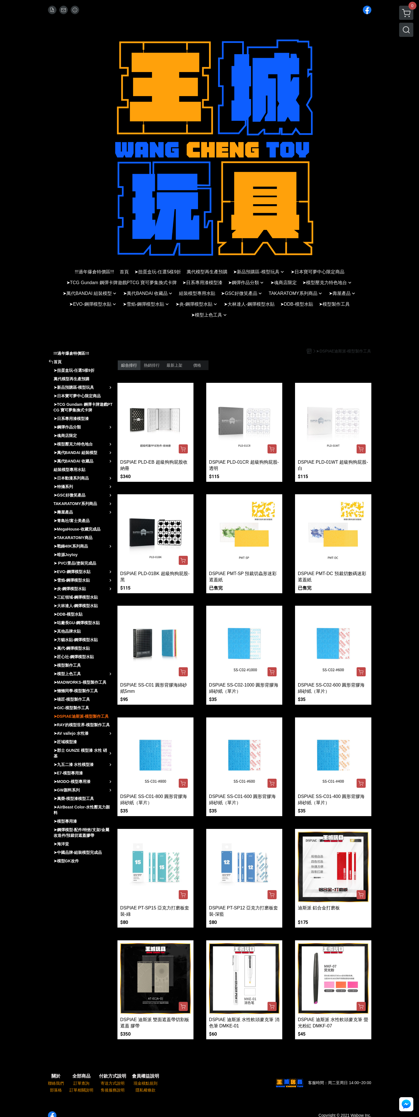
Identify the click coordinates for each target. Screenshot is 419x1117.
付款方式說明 (112, 1076)
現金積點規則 (145, 1083)
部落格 (56, 1090)
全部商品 (81, 1076)
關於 (55, 1076)
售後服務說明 (113, 1090)
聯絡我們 (56, 1083)
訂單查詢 (81, 1083)
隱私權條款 (145, 1090)
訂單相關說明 (81, 1090)
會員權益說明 (145, 1076)
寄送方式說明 (113, 1083)
